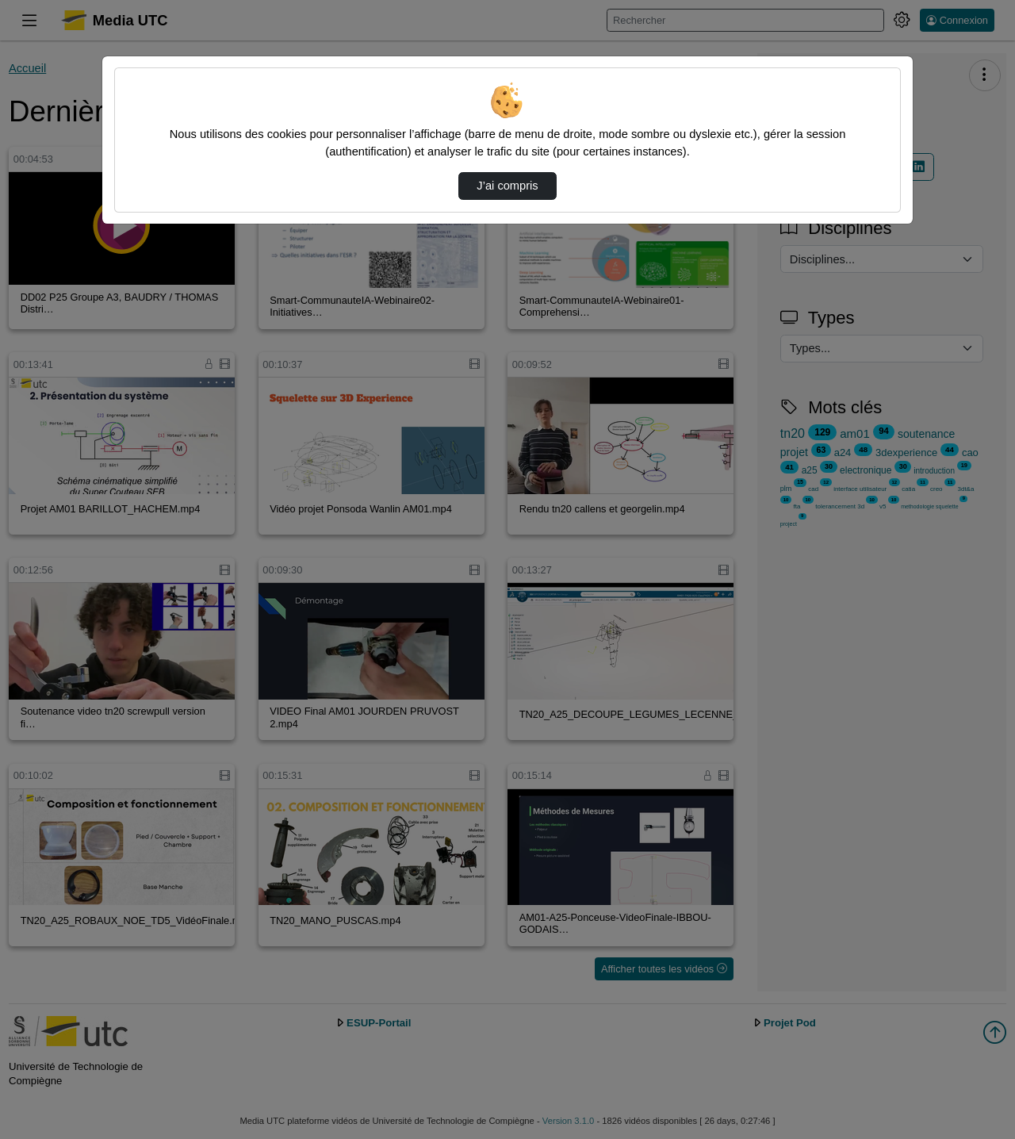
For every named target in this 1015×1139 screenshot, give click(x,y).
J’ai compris (507, 185)
